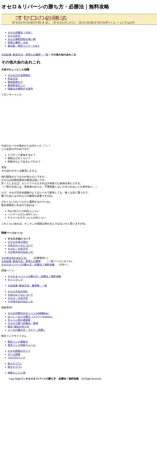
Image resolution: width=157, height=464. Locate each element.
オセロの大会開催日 (19, 75)
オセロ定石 (14, 36)
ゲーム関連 (14, 354)
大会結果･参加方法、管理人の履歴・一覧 (24, 54)
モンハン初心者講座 (19, 320)
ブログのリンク (16, 357)
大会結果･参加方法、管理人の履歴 (21, 261)
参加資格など (15, 82)
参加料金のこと (16, 85)
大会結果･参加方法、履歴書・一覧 (27, 285)
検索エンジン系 (16, 372)
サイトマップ (15, 279)
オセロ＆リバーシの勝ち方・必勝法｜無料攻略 (28, 264)
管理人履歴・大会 (18, 42)
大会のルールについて (20, 245)
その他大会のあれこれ (20, 252)
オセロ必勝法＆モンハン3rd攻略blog (28, 313)
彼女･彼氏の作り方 (18, 326)
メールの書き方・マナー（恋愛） (27, 330)
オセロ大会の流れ (18, 242)
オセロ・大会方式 (18, 248)
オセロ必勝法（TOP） (20, 32)
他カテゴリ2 (15, 367)
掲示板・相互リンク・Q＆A (23, 46)
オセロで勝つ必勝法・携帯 (23, 323)
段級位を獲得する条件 (20, 88)
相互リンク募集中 (18, 341)
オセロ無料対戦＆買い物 (22, 39)
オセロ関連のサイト (19, 351)
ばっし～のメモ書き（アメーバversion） (30, 316)
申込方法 (13, 78)
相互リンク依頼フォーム (22, 345)
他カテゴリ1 (15, 363)
